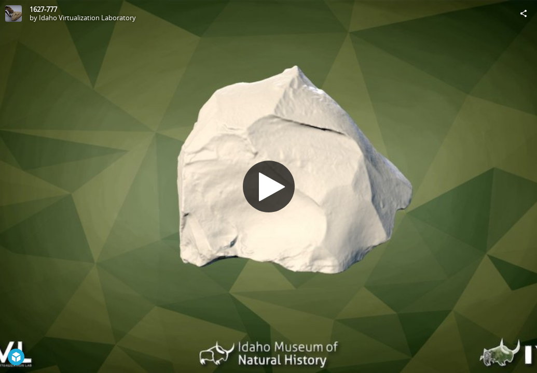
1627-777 (43, 9)
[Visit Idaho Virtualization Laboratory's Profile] (13, 13)
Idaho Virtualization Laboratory (87, 17)
